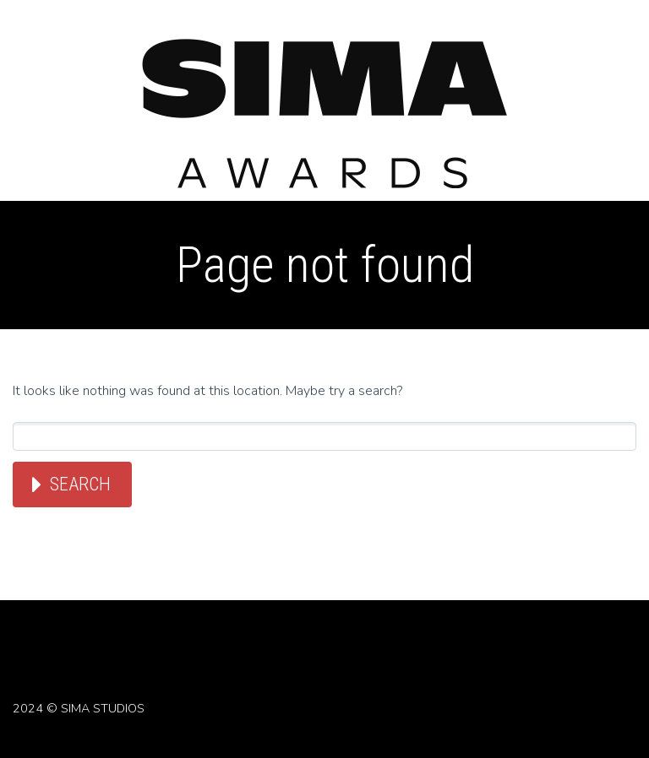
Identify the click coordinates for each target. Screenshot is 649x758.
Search (80, 484)
